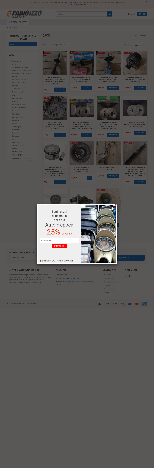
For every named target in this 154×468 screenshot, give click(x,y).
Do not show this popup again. (56, 261)
